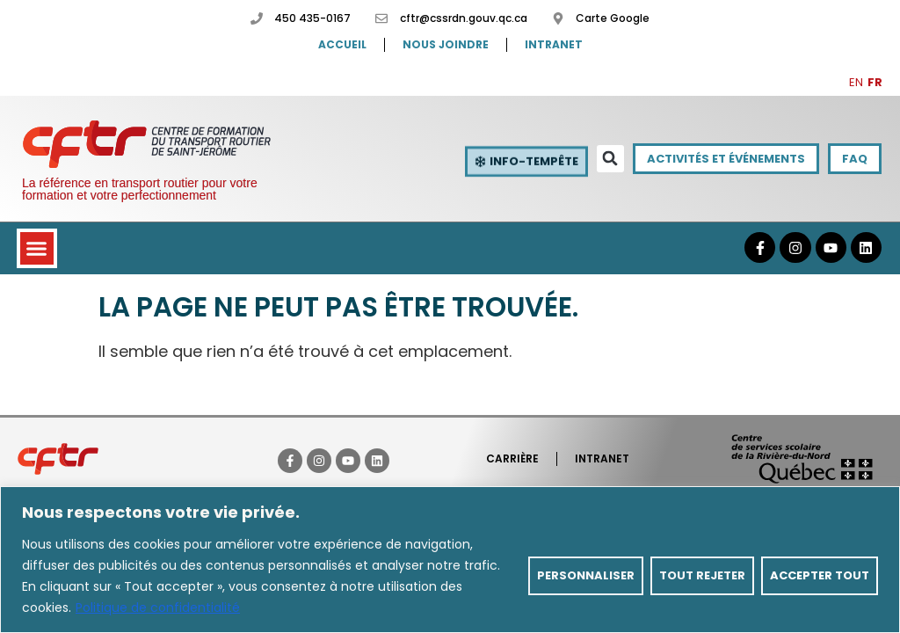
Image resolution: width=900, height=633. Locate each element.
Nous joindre (446, 44)
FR (874, 82)
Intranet (554, 44)
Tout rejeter (702, 575)
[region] (450, 559)
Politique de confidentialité (158, 607)
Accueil (342, 44)
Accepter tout (819, 575)
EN (856, 82)
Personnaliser (586, 575)
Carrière (512, 458)
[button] (610, 158)
